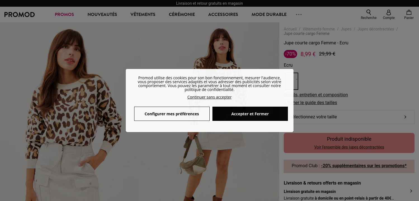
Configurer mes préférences (172, 113)
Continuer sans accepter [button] (209, 97)
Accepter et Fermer (250, 113)
